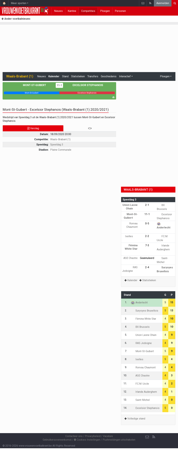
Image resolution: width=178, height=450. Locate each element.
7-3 (147, 245)
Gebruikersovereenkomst (57, 439)
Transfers (92, 76)
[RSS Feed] (153, 437)
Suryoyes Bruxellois (144, 310)
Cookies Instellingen (87, 439)
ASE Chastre (140, 375)
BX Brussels (140, 326)
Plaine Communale (60, 149)
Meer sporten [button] (18, 3)
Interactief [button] (125, 76)
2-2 (147, 236)
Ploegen (105, 10)
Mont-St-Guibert (37, 85)
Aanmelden (162, 3)
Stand (65, 76)
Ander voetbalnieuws (15, 18)
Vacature (108, 436)
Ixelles (131, 236)
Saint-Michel (140, 399)
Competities (88, 10)
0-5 (147, 223)
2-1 (147, 204)
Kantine (72, 10)
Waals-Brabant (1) (60, 139)
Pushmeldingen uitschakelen (119, 439)
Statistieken (78, 76)
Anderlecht (139, 302)
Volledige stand (136, 418)
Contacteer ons (74, 436)
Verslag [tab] (33, 128)
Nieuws (58, 10)
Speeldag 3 (56, 144)
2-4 (147, 267)
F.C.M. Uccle (140, 383)
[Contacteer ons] (147, 437)
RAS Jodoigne (141, 343)
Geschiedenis (108, 76)
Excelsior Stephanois (85, 85)
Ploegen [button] (165, 76)
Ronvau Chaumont (132, 227)
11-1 (59, 85)
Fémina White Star (131, 249)
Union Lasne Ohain (143, 335)
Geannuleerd (147, 258)
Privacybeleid (93, 436)
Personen (120, 10)
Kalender (53, 76)
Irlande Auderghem (144, 391)
